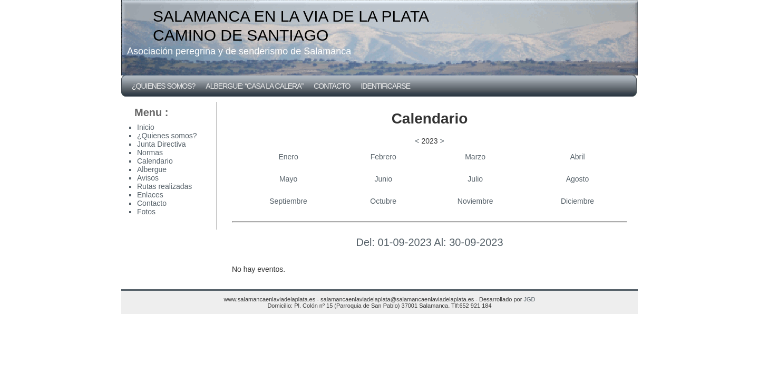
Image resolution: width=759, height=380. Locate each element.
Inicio (145, 127)
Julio (475, 179)
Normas (150, 152)
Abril (577, 157)
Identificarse (385, 86)
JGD (529, 299)
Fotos (146, 211)
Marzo (475, 157)
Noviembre (475, 201)
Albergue (152, 169)
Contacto (332, 86)
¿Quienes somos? (163, 86)
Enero (288, 157)
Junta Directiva (161, 144)
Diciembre (577, 201)
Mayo (288, 179)
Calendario (155, 161)
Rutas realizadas (164, 186)
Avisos (148, 178)
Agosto (577, 179)
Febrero (383, 157)
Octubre (383, 201)
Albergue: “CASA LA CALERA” (254, 86)
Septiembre (288, 201)
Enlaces (150, 195)
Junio (383, 179)
